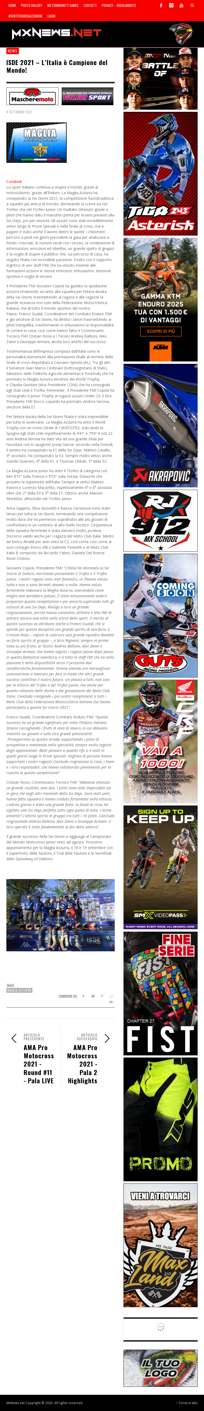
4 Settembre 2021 (19, 111)
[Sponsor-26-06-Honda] (161, 741)
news (13, 51)
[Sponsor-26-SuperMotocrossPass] (161, 866)
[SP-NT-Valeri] (88, 95)
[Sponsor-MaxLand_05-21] (161, 1244)
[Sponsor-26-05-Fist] (161, 992)
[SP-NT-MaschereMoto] (32, 95)
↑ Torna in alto (187, 1403)
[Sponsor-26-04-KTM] (161, 299)
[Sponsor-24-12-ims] (161, 1119)
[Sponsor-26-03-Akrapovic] (161, 425)
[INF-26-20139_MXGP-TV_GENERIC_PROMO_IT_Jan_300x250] (161, 78)
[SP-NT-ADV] (161, 1367)
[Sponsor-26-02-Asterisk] (161, 173)
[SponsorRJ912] (161, 520)
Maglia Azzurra (19, 990)
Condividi (14, 181)
